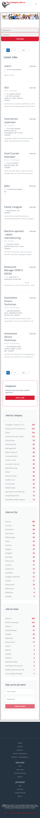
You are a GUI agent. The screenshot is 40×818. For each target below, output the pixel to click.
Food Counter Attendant (11, 155)
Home (20, 743)
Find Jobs (20, 39)
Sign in (20, 777)
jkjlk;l (7, 185)
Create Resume (20, 793)
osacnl (7, 66)
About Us (20, 750)
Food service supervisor (11, 120)
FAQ (20, 766)
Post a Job (20, 398)
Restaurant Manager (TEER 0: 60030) (13, 270)
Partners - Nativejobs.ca (20, 757)
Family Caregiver (13, 206)
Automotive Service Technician (10, 301)
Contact (20, 746)
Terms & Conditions (20, 754)
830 (23, 50)
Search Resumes (20, 773)
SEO (6, 87)
